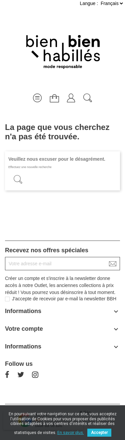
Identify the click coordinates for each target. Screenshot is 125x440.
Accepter (99, 432)
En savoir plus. (70, 432)
